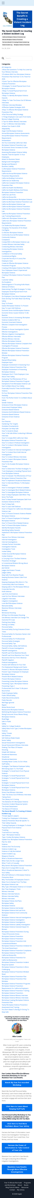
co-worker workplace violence (12, 233)
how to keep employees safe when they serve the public (16, 496)
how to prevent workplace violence (14, 525)
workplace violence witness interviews (15, 998)
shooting (5, 750)
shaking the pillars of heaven (12, 747)
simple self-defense (9, 752)
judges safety (6, 573)
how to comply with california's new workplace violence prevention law (15, 439)
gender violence (7, 403)
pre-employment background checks (14, 667)
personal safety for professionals (13, 639)
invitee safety (6, 551)
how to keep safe (8, 504)
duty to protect (7, 303)
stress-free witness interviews (12, 792)
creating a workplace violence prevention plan (16, 276)
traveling (5, 830)
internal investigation (9, 540)
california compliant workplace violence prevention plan (15, 184)
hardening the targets (10, 424)
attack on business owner (11, 159)
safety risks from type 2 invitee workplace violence (16, 729)
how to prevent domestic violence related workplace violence (16, 515)
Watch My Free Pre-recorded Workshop (17, 1083)
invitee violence (7, 556)
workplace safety (8, 903)
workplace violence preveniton (12, 936)
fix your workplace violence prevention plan (17, 393)
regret (4, 705)
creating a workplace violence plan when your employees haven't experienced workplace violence (16, 270)
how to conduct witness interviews (14, 457)
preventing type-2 (8, 686)
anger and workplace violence (12, 131)
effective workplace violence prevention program (15, 356)
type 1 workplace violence (11, 835)
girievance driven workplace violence (14, 405)
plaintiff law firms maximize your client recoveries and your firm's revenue (15, 656)
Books (26, 1185)
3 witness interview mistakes (12, 105)
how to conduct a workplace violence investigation (15, 446)
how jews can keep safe (10, 429)
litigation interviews (9, 599)
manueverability (7, 606)
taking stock (6, 797)
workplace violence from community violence (14, 914)
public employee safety (9, 693)
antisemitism (6, 140)
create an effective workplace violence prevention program (15, 264)
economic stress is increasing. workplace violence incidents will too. (16, 319)
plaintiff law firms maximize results (14, 653)
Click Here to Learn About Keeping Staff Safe (17, 1107)
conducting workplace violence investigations (12, 250)
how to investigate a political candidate (15, 488)
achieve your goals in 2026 (11, 126)
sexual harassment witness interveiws (15, 745)
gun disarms (6, 421)
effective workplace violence (11, 341)
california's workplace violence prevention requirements (16, 222)
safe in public (6, 721)
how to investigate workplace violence (15, 492)
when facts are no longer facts (13, 861)
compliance (6, 240)
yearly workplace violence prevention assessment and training (15, 1006)
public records (7, 700)
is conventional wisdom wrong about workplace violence (15, 564)
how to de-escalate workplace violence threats (15, 465)
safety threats (7, 733)
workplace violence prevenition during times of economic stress (15, 933)
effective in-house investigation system (15, 329)
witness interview (8, 891)
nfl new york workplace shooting (13, 615)
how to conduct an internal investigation (16, 450)
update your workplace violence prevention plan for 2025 (17, 840)
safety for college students (11, 726)
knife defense (6, 592)
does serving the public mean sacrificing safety (16, 300)
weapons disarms (8, 856)
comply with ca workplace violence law (15, 242)
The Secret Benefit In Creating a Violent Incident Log (17, 32)
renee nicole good (8, 707)
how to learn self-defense (11, 507)
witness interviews (8, 899)
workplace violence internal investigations (16, 917)
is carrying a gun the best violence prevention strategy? (14, 559)
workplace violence (8, 906)
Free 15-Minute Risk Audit (13, 1183)
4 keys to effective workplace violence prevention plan (15, 111)
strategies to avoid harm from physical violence (15, 772)
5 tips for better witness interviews (14, 122)
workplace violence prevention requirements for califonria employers (15, 987)
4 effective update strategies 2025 (13, 107)
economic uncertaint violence (12, 322)
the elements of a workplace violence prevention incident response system (15, 803)
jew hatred (5, 568)
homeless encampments (10, 426)
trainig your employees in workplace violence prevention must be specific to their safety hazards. (15, 820)
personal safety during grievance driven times (16, 630)
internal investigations (9, 542)
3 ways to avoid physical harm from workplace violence (14, 92)
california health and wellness (12, 188)
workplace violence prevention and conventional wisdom (14, 942)
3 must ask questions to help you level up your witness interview (17, 71)
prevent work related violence (12, 677)
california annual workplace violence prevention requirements (14, 174)
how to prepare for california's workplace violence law (16, 510)
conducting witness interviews (12, 247)
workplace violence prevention (22, 44)
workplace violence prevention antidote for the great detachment (17, 947)
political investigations (9, 662)
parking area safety (8, 622)
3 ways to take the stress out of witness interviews (16, 101)
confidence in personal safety (12, 254)
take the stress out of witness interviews (16, 795)
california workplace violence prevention (16, 207)
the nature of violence (10, 809)
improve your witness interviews (13, 537)
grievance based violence (10, 414)
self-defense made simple (11, 738)
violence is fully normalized (11, 851)
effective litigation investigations (13, 334)
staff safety (6, 764)
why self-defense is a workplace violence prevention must (16, 876)
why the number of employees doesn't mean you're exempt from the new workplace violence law (15, 882)
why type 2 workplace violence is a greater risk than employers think (17, 888)
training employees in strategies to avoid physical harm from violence (16, 826)
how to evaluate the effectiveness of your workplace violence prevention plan (16, 477)
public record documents (10, 698)
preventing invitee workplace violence (15, 681)
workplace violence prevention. (12, 993)
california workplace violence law (13, 204)
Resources (24, 1187)
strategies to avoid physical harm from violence (15, 779)
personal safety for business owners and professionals (16, 635)
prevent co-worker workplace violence (15, 669)
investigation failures (9, 547)
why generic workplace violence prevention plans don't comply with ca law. (17, 866)
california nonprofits (9, 197)
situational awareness (9, 759)
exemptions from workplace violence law (16, 384)
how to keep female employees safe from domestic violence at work (16, 500)
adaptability (6, 129)
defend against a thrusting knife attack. (16, 284)
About (20, 1185)
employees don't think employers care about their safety (15, 375)
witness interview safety (10, 896)
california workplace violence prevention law (13, 37)
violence (5, 844)
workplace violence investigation (13, 920)
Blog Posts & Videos (13, 1187)
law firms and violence (10, 594)
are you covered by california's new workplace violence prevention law (14, 144)
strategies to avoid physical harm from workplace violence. (15, 789)
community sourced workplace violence (15, 235)
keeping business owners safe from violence (14, 578)
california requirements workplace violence (17, 199)
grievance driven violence (10, 417)
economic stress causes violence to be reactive (15, 314)
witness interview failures (11, 894)
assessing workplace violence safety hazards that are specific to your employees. (14, 154)
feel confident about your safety (13, 386)
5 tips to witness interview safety (13, 124)
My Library (20, 1190)
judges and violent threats (11, 570)
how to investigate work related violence (16, 490)
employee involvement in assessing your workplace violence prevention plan (16, 366)
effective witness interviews (11, 336)
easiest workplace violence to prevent (15, 306)
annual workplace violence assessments (16, 133)
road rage (5, 719)
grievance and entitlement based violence (16, 412)
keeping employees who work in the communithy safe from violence (15, 583)
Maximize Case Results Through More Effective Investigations (17, 1169)
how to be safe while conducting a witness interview (17, 434)
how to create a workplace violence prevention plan (14, 460)
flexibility (5, 396)
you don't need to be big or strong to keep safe (15, 1011)
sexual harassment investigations (13, 743)
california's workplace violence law (14, 218)
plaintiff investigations (9, 651)
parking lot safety (8, 625)
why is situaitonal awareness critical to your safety (15, 871)
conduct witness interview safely (13, 244)
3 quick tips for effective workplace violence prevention (14, 82)
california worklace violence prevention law (17, 202)
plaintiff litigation (8, 660)
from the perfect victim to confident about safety (17, 399)
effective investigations (10, 332)
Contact (12, 1190)
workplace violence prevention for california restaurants (14, 959)
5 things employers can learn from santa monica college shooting (16, 118)
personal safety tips (9, 643)
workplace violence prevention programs (16, 984)
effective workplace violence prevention (12, 39)
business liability (8, 166)
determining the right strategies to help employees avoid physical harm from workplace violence (16, 291)
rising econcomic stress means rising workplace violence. (15, 715)
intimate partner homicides (11, 544)
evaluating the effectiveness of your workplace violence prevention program (15, 380)
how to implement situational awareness (16, 480)
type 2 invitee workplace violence (13, 837)
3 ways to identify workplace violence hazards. (15, 96)
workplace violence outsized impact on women (15, 928)
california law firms (9, 195)
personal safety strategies (11, 641)
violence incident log (9, 849)
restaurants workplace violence (13, 710)
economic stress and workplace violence (16, 310)
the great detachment (9, 806)
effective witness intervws (11, 339)
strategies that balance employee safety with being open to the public (16, 767)
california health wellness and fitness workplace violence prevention (15, 191)
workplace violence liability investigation (16, 925)
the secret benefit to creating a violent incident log (15, 42)
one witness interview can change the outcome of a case (15, 619)
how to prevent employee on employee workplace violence (15, 519)
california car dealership (10, 181)
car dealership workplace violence (14, 225)
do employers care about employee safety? (17, 296)
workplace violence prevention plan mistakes (14, 980)
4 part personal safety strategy (12, 114)
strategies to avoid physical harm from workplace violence (15, 784)
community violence (9, 237)
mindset (4, 610)
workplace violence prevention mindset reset (15, 973)
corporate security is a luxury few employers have (14, 259)
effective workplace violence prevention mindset (15, 352)
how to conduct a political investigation (15, 443)
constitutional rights (9, 256)
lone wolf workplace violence (12, 603)
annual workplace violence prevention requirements (15, 137)
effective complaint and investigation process (14, 326)
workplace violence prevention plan (14, 977)
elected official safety (9, 360)
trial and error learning (10, 832)
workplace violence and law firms (13, 910)
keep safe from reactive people (13, 575)
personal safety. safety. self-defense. (14, 646)
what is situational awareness (12, 858)
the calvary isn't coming (10, 799)
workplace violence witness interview (15, 995)
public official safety (9, 695)
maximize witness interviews (11, 608)
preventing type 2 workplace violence (15, 684)
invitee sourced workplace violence (14, 554)
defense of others (8, 287)
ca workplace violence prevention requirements (13, 170)
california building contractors (12, 178)
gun (3, 419)
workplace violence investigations (13, 922)
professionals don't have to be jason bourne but (15, 689)
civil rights (5, 230)
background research (9, 164)
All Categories (6, 67)
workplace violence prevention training (15, 991)
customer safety (7, 280)
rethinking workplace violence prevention (16, 712)
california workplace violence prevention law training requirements (16, 215)
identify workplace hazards (11, 528)
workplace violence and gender (12, 908)
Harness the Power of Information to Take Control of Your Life (17, 1147)
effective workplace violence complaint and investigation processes (17, 345)
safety (4, 724)
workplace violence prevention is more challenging (15, 968)
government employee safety (12, 407)
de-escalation (6, 282)
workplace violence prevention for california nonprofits (14, 954)
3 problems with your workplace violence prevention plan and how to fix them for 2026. (16, 76)
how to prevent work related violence (15, 523)
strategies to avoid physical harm (13, 776)
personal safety (7, 627)
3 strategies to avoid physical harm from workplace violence (16, 87)
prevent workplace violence (11, 679)
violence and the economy (11, 847)
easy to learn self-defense (11, 308)
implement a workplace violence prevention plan (17, 533)
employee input (7, 362)
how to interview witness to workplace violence (16, 484)
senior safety (6, 740)
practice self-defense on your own (14, 665)
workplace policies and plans (12, 901)
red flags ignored (8, 703)
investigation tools (8, 549)
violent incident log (7, 44)
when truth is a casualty (10, 863)
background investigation (10, 162)
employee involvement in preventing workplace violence (14, 370)
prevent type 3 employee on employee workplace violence (15, 673)
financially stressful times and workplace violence (16, 389)
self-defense (6, 736)
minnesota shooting (9, 613)
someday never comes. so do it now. (14, 762)
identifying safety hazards (11, 530)
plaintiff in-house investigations (13, 648)
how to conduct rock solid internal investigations (14, 453)
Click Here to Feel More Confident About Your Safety (17, 1125)
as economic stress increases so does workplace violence (15, 148)
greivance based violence (10, 410)
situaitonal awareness (9, 754)
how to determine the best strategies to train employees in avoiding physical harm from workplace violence (16, 471)
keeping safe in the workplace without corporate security (15, 588)
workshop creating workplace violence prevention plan (15, 1001)
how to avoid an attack (10, 431)
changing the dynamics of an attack (14, 228)
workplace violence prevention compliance (16, 950)
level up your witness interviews (13, 596)
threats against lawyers (10, 816)
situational (5, 757)
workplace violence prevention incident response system (15, 963)
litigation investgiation (10, 601)
